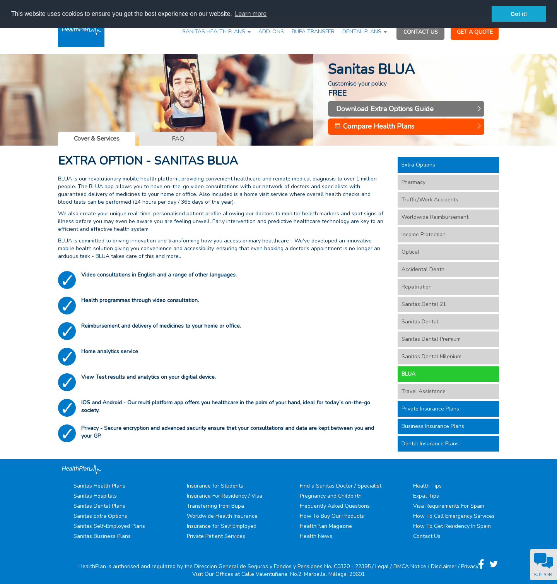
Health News (316, 536)
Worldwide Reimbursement (435, 217)
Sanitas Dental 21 (424, 304)
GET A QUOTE (475, 32)
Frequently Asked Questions (335, 506)
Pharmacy (413, 182)
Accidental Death (423, 269)
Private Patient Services (216, 536)
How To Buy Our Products (332, 516)
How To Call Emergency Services (454, 516)
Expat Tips (426, 496)
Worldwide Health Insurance (222, 516)
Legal (382, 566)
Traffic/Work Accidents (430, 199)
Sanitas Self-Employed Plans (109, 526)
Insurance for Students (215, 486)
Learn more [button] (251, 13)
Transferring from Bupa (215, 506)
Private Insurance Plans (430, 408)
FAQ (178, 138)
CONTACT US (420, 32)
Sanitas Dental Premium (431, 339)
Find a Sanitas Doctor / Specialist (340, 486)
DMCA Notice (409, 566)
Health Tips (427, 486)
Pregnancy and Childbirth (331, 496)
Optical (410, 252)
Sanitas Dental (420, 321)
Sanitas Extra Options (100, 516)
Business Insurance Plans (433, 426)
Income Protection (424, 234)
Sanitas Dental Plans (99, 506)
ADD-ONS (271, 31)
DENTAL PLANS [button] (364, 31)
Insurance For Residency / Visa (224, 496)
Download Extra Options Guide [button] (408, 108)
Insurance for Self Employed (221, 526)
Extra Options (418, 164)
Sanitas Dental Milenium (431, 356)
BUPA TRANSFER (313, 31)
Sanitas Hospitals (95, 496)
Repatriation (417, 286)
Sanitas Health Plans (99, 486)
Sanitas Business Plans (102, 536)
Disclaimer (443, 566)
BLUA (408, 374)
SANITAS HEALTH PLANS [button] (216, 31)
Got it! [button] (519, 14)
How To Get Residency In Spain (452, 526)
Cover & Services (97, 138)
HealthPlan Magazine (326, 526)
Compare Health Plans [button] (408, 126)
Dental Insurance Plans (430, 443)
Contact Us (427, 536)
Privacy (469, 566)
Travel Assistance (424, 391)
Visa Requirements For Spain (448, 506)
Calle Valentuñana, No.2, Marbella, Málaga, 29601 (303, 574)
